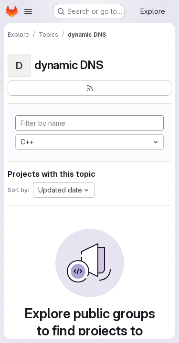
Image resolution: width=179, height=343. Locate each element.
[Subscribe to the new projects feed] (89, 88)
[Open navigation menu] (28, 11)
